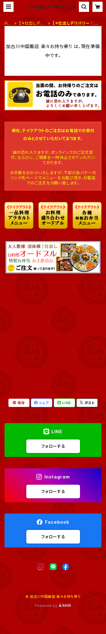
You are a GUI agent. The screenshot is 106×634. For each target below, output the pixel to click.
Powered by (53, 605)
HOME (8, 23)
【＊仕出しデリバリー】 (31, 23)
